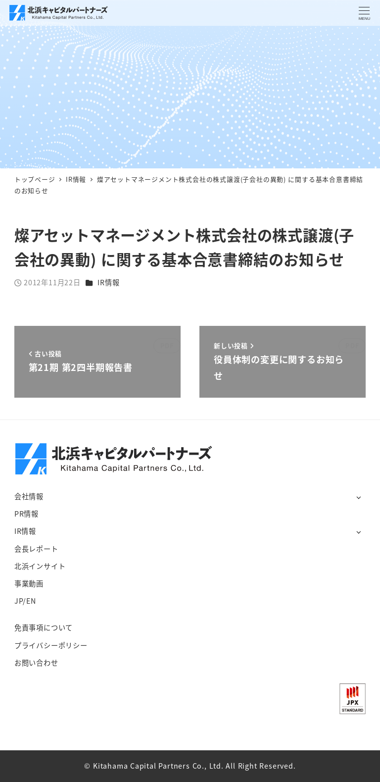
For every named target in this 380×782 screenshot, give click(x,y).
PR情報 (26, 514)
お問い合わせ (36, 663)
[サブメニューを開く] (358, 497)
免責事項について (43, 627)
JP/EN (25, 601)
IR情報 (108, 282)
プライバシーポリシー (51, 645)
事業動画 (29, 583)
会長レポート (36, 549)
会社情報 (29, 496)
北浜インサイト (40, 566)
